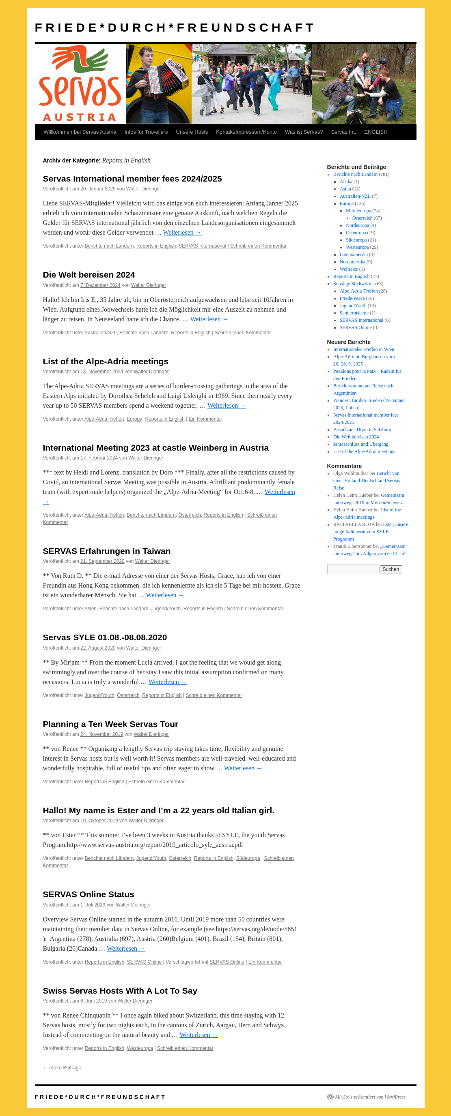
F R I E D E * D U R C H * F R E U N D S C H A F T (174, 27)
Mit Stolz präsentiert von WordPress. (371, 1097)
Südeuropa (248, 858)
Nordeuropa (357, 225)
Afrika (346, 181)
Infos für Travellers (146, 132)
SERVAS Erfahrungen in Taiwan (107, 551)
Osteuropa (356, 232)
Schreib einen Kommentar (258, 246)
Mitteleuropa (358, 211)
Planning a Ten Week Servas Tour (111, 724)
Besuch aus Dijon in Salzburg (362, 429)
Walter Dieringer (143, 189)
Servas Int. (343, 132)
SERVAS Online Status (89, 894)
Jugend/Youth (166, 608)
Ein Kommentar (205, 419)
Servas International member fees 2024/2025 (132, 178)
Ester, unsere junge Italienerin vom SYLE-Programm (370, 532)
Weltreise (349, 269)
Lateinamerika (354, 254)
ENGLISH (376, 132)
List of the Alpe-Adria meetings (106, 361)
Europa (134, 419)
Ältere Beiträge (62, 1068)
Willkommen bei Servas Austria (80, 132)
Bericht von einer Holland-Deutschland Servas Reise (366, 480)
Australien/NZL (100, 333)
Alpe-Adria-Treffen (104, 419)
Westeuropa (140, 1048)
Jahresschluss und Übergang (360, 444)
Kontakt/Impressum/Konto (246, 132)
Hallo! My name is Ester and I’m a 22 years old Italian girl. (159, 810)
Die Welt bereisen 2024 (89, 274)
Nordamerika (352, 262)
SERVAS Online (144, 962)
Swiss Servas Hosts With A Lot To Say (120, 990)
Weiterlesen (182, 232)
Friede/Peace (352, 298)
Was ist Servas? (304, 132)
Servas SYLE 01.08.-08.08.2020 (105, 637)
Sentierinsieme (354, 313)
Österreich (190, 515)
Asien (90, 608)
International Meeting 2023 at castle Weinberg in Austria (156, 447)
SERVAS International (202, 246)
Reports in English (156, 246)
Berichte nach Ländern (109, 246)
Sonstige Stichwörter (353, 283)
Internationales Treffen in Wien (363, 349)
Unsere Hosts (192, 132)
